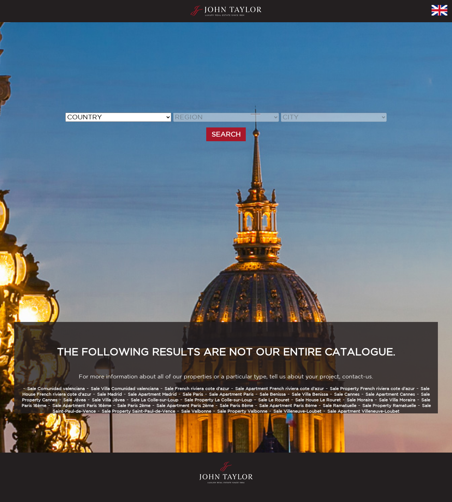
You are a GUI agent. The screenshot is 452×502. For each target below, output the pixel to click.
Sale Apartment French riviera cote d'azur (279, 388)
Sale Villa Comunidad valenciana (125, 388)
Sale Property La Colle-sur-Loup (218, 400)
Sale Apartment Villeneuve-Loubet (363, 411)
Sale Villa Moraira (397, 400)
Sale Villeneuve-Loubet (297, 411)
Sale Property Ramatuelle (389, 405)
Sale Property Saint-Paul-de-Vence (138, 411)
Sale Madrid (109, 394)
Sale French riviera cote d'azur (197, 388)
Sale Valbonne (196, 411)
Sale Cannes (346, 394)
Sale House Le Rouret (318, 400)
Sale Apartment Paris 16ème (81, 405)
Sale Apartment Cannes (390, 394)
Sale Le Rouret (273, 400)
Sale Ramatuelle (339, 405)
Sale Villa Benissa (310, 394)
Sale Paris (193, 394)
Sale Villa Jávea (108, 400)
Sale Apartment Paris (231, 394)
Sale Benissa (273, 394)
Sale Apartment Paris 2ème (185, 405)
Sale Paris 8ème (236, 405)
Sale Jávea (74, 400)
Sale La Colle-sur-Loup (154, 400)
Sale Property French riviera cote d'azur (372, 388)
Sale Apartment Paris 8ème (288, 405)
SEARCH (226, 134)
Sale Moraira (360, 400)
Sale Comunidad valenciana (56, 388)
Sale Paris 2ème (133, 405)
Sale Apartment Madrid (152, 394)
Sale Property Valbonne (242, 411)
